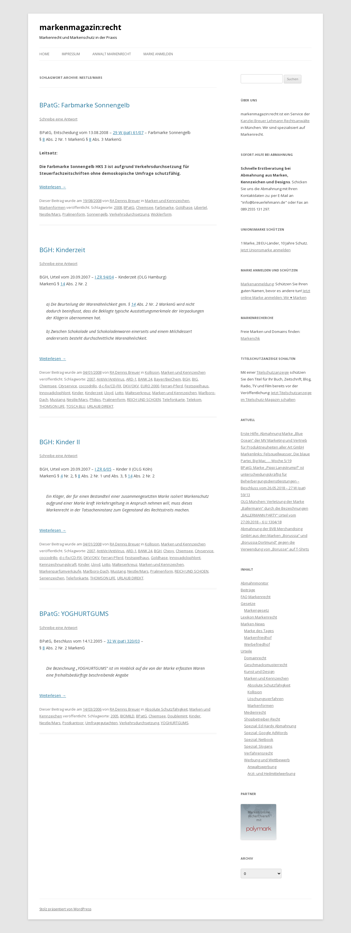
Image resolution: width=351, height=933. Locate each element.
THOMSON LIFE (52, 406)
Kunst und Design (259, 671)
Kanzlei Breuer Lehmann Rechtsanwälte (275, 120)
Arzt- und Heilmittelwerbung (271, 773)
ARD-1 (131, 379)
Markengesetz (256, 610)
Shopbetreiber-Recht (262, 719)
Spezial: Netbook (258, 739)
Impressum (71, 54)
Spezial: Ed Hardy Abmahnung (270, 725)
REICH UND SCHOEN (144, 399)
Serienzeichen (51, 578)
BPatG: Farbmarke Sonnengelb (84, 105)
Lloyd (108, 392)
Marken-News (253, 623)
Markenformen (52, 207)
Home (44, 54)
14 (62, 283)
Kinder (77, 392)
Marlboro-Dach (96, 571)
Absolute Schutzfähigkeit (166, 709)
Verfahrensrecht (258, 753)
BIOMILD (127, 716)
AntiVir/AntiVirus (110, 379)
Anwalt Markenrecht (111, 54)
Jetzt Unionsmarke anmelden (266, 249)
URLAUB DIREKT (100, 406)
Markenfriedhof (258, 637)
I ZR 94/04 (104, 277)
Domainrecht (255, 657)
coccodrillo (88, 385)
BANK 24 (145, 379)
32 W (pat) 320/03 (123, 641)
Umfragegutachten (101, 722)
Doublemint (177, 716)
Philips (95, 399)
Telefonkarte (173, 399)
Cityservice (67, 385)
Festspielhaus (197, 385)
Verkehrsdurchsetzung (129, 214)
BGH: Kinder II (59, 441)
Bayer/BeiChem (167, 379)
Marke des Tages (259, 630)
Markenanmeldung (257, 283)
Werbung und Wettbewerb (267, 759)
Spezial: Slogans (258, 746)
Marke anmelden (158, 54)
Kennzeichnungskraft (58, 564)
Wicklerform (161, 214)
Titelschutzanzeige (273, 372)
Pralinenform (73, 214)
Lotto (119, 392)
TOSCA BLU (75, 406)
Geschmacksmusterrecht (265, 664)
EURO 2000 (150, 385)
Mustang (57, 399)
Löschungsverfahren (266, 698)
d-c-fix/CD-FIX (110, 385)
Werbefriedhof (257, 644)
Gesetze (248, 603)
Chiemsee (144, 207)
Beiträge (248, 589)
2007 (91, 379)
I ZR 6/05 (103, 469)
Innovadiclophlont (54, 392)
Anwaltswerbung (262, 766)
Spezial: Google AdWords (266, 732)
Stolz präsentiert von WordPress (65, 909)
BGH (186, 379)
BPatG (129, 207)
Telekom (194, 399)
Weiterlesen (52, 187)
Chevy (168, 550)
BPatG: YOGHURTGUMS (74, 613)
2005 (115, 716)
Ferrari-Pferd (172, 385)
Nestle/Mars (50, 214)
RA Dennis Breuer (125, 200)
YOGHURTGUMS (175, 722)
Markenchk (250, 338)
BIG (195, 379)
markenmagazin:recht (80, 27)
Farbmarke (164, 207)
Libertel (200, 207)
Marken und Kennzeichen (167, 200)
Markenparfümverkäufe (60, 571)
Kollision (152, 372)
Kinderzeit (94, 392)
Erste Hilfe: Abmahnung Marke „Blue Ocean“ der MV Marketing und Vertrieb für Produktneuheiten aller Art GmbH (274, 440)
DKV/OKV (131, 385)
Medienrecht (255, 712)
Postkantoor (73, 722)
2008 (118, 207)
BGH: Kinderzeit (62, 249)
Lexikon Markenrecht (259, 617)
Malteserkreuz (138, 392)
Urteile (246, 651)
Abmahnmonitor (254, 583)
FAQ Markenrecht (255, 596)
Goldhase (184, 207)
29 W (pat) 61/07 (128, 132)
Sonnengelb (97, 214)
